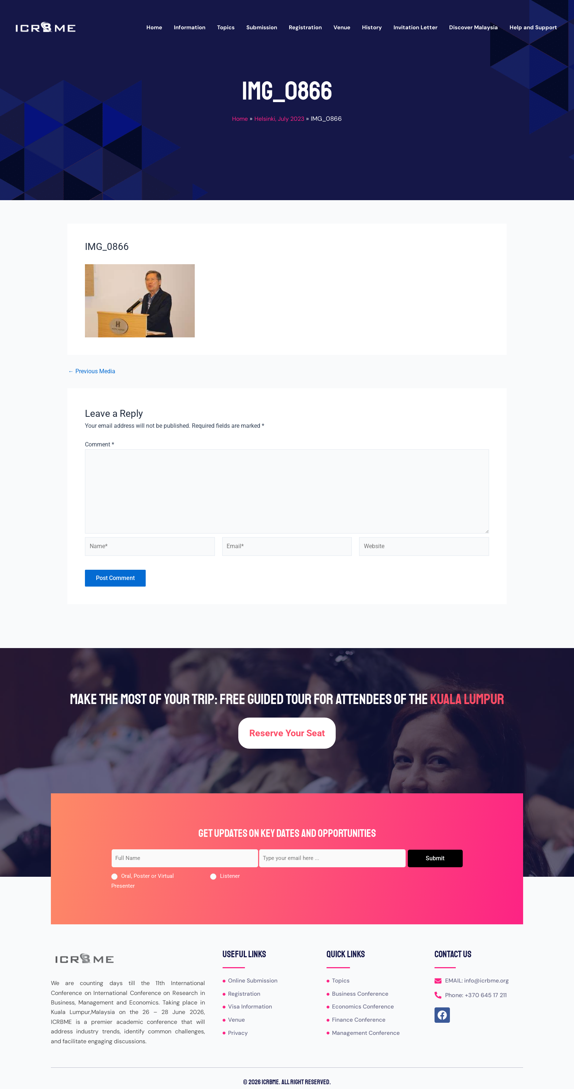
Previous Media (91, 371)
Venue (341, 27)
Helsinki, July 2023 (280, 119)
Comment (99, 444)
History (372, 27)
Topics (226, 27)
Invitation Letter (415, 27)
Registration (305, 27)
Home (154, 27)
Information (189, 27)
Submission (261, 27)
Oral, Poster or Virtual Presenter (142, 881)
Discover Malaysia (473, 27)
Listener (230, 876)
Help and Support (533, 27)
